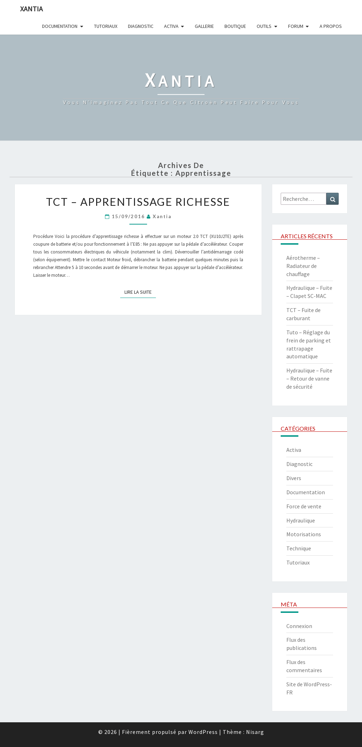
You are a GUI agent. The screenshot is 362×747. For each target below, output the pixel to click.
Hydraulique (300, 520)
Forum (295, 26)
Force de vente (303, 506)
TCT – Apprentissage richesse (138, 201)
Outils (264, 26)
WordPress (203, 731)
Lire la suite (140, 291)
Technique (298, 548)
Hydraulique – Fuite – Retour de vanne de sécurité (309, 378)
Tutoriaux (105, 26)
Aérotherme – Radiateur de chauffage (303, 265)
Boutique (235, 26)
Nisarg (255, 731)
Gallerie (204, 26)
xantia (162, 216)
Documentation (59, 26)
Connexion (299, 625)
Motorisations (303, 534)
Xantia (31, 8)
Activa (171, 26)
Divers (293, 478)
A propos (331, 26)
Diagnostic (140, 26)
